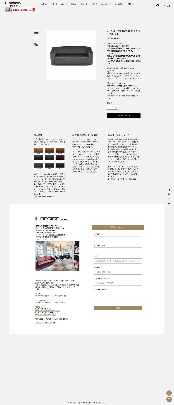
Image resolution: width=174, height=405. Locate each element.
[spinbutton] (113, 107)
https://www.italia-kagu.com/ (45, 315)
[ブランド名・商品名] (117, 283)
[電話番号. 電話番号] (117, 272)
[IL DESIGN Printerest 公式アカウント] (169, 199)
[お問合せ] (169, 399)
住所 (96, 256)
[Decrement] (109, 107)
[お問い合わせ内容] (118, 297)
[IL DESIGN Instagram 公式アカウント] (169, 194)
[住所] (117, 261)
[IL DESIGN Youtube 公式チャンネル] (169, 203)
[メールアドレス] (117, 249)
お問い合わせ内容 (101, 289)
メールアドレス (100, 245)
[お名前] (117, 238)
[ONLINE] (13, 6)
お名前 (97, 234)
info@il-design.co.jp (57, 235)
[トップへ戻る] (169, 393)
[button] (168, 5)
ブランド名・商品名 (102, 278)
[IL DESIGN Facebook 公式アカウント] (169, 189)
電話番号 (98, 267)
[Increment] (116, 107)
